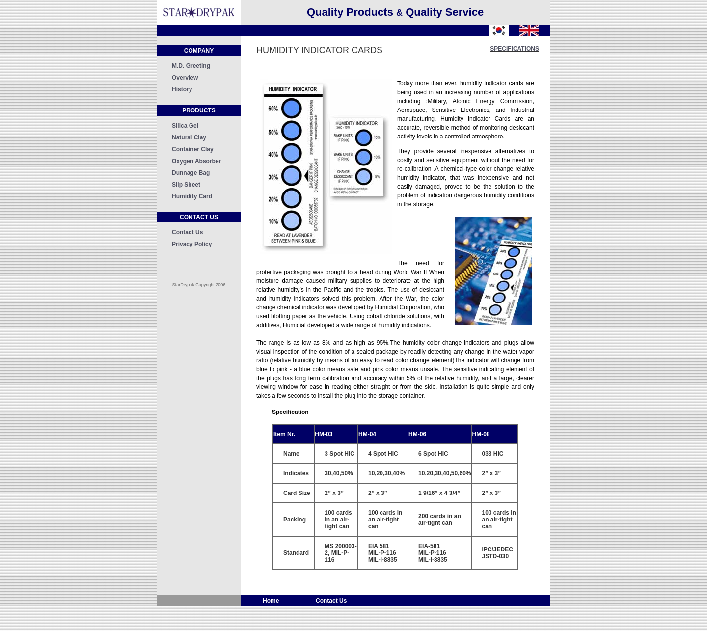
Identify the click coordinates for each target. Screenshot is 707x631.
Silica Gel (185, 125)
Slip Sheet (186, 184)
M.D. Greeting (191, 65)
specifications (514, 48)
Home (272, 600)
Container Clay (193, 149)
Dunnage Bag (191, 172)
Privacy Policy (192, 244)
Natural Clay (189, 137)
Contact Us (187, 232)
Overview (185, 77)
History (182, 89)
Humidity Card (192, 196)
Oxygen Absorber (196, 161)
